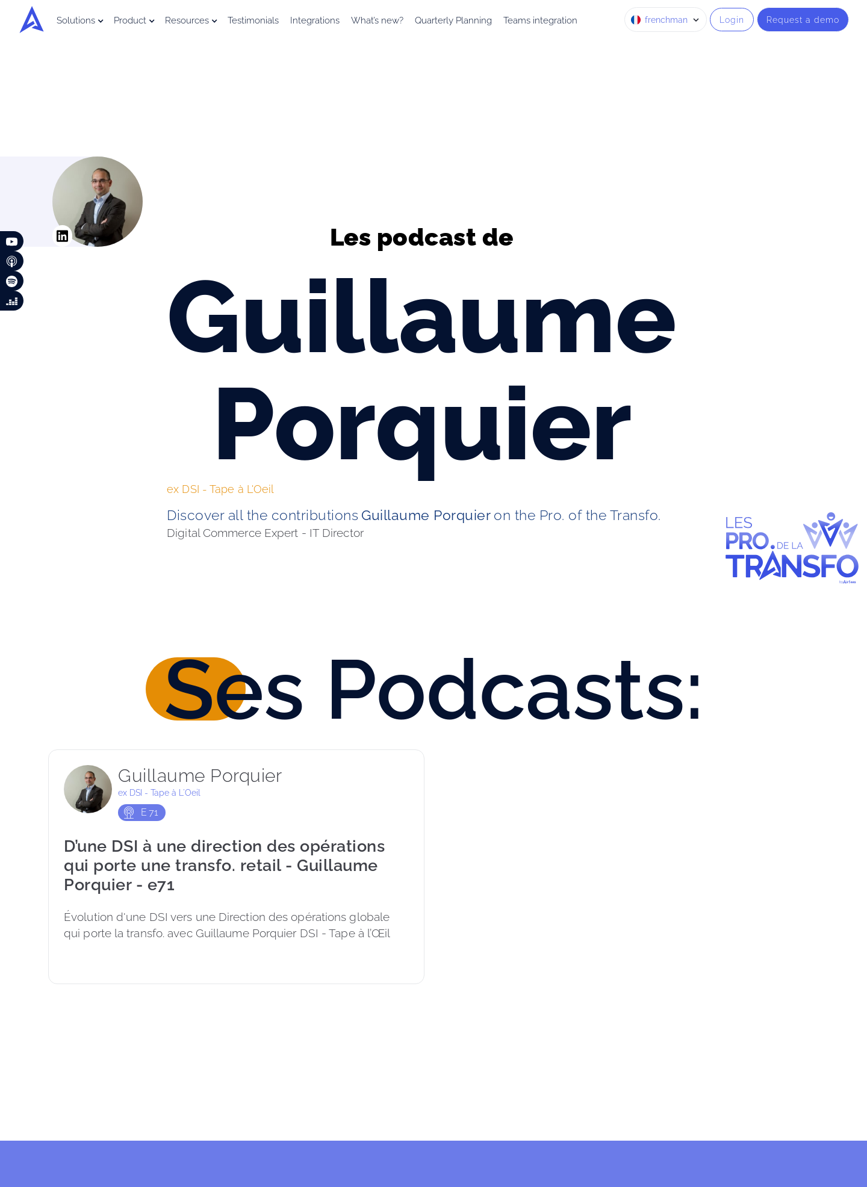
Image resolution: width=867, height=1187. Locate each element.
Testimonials (253, 20)
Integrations (315, 20)
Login (731, 19)
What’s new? (377, 20)
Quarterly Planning (453, 20)
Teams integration (540, 20)
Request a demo (802, 19)
